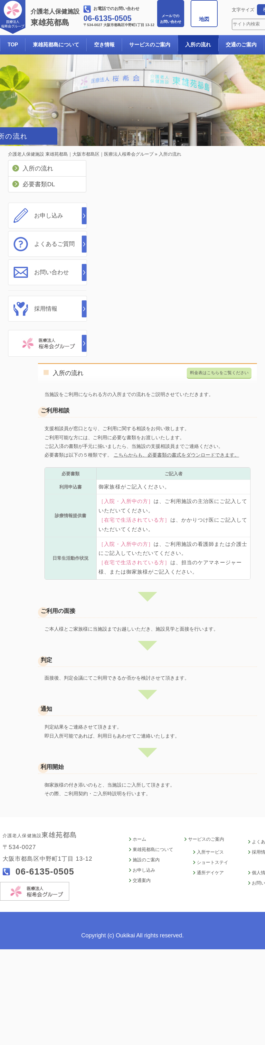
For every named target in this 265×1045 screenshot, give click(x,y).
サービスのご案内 (149, 44)
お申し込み (48, 215)
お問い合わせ (170, 19)
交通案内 (142, 880)
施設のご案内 (146, 859)
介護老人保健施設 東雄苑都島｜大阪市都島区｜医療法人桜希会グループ (81, 154)
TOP (12, 44)
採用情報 (45, 308)
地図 (204, 19)
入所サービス (210, 852)
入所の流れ (198, 44)
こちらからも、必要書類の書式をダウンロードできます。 (176, 455)
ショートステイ (212, 862)
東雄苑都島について (56, 44)
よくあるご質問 (54, 244)
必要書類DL (39, 184)
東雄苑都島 (56, 17)
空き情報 (104, 44)
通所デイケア (210, 872)
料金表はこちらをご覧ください (219, 372)
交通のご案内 (241, 44)
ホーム (139, 839)
